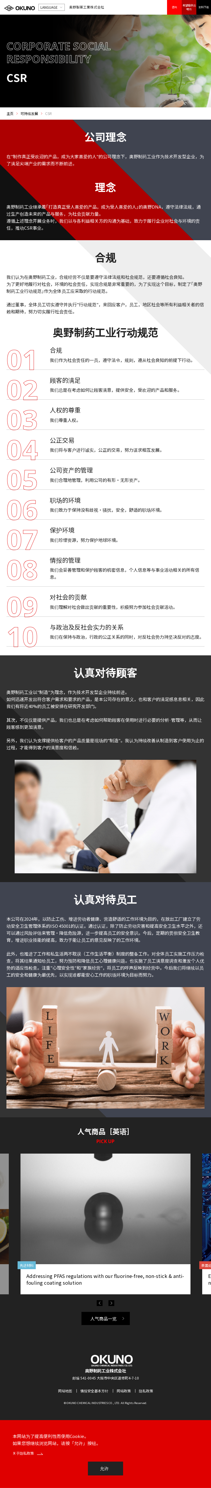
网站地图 (65, 1390)
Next (111, 1303)
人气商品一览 (103, 1318)
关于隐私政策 (28, 1453)
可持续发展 (29, 113)
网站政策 (124, 1390)
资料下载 (203, 7)
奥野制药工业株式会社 (105, 1370)
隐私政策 (146, 1390)
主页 (9, 113)
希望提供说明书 (189, 7)
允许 (104, 1468)
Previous (100, 1303)
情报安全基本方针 (94, 1390)
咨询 (174, 7)
